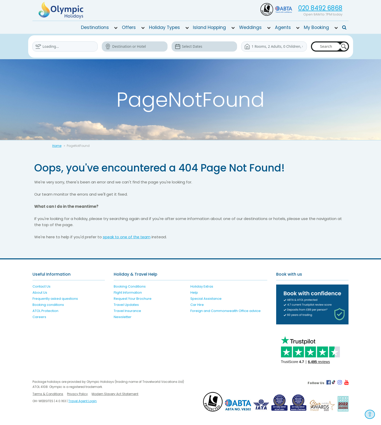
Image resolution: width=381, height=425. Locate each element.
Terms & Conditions (47, 394)
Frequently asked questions (55, 298)
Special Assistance (206, 298)
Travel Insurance (127, 310)
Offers (129, 27)
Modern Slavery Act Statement (115, 394)
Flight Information (128, 292)
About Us (39, 292)
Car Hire (197, 304)
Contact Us (41, 286)
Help (194, 292)
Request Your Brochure (133, 298)
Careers (39, 316)
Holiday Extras (201, 286)
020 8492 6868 (320, 8)
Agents (283, 27)
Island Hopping (209, 27)
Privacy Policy (77, 394)
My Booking (316, 27)
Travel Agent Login (82, 401)
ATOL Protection (45, 310)
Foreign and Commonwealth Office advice (225, 310)
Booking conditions (48, 304)
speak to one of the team (127, 237)
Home (56, 146)
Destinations (95, 27)
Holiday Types (164, 27)
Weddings (250, 27)
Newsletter (122, 316)
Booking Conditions (130, 286)
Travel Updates (126, 304)
